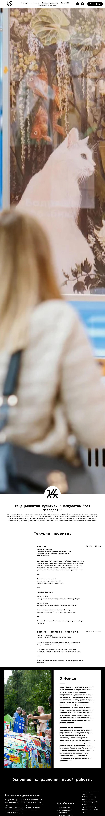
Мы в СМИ (65, 3)
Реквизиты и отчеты (47, 5)
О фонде (24, 3)
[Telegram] (82, 3)
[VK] (77, 3)
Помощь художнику (50, 3)
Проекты (35, 3)
